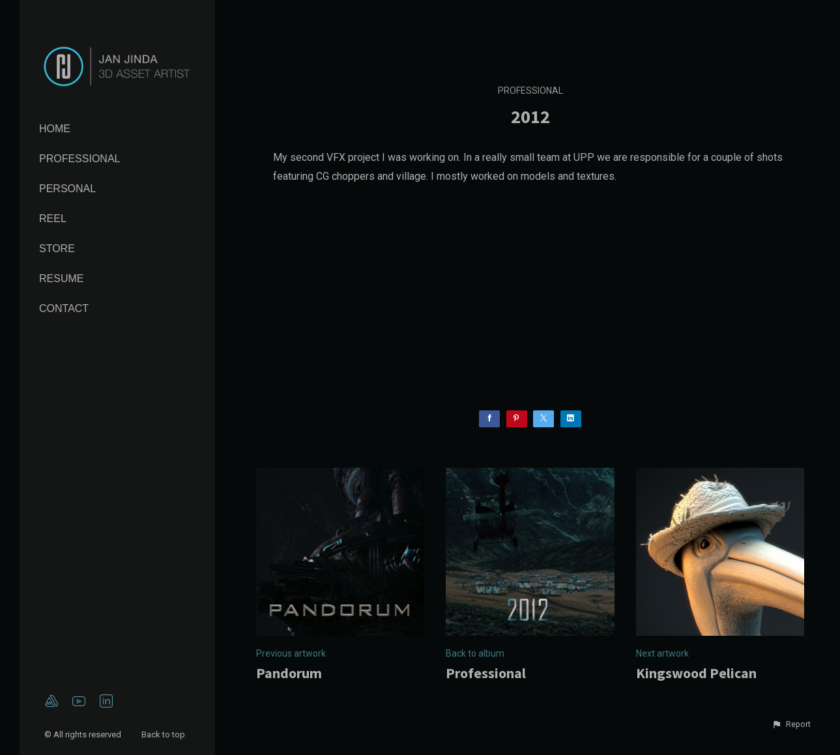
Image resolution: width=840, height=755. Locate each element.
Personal (67, 188)
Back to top (164, 734)
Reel (52, 218)
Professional (79, 158)
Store (57, 248)
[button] (791, 724)
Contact (64, 308)
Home (54, 128)
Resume (61, 278)
